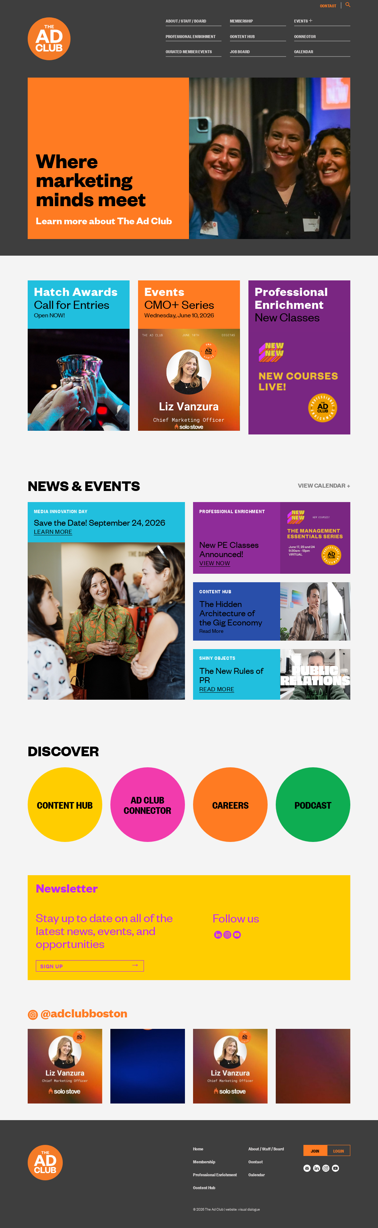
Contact (328, 5)
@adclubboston (77, 1012)
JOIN (315, 1150)
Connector (305, 36)
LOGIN (338, 1150)
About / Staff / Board (186, 20)
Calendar (303, 51)
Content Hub (242, 36)
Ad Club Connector (147, 804)
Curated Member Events (189, 51)
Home (198, 1148)
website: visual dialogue (243, 1209)
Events (303, 20)
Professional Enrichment (191, 36)
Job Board (240, 51)
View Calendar (324, 485)
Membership (241, 20)
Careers (230, 804)
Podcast (313, 804)
